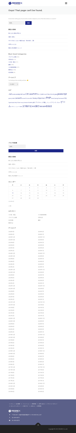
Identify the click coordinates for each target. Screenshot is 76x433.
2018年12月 (11, 351)
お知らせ (32, 406)
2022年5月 (41, 294)
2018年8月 (11, 356)
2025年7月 (41, 242)
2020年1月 (41, 332)
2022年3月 (41, 296)
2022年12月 (11, 286)
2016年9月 (41, 386)
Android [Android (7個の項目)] (14, 94)
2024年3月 (41, 264)
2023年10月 (11, 272)
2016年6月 (11, 391)
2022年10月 (11, 288)
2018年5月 (41, 359)
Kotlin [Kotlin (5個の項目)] (13, 98)
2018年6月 (11, 359)
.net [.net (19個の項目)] (10, 94)
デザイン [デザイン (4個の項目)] (13, 106)
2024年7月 (41, 259)
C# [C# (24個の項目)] (27, 94)
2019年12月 (11, 334)
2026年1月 (41, 234)
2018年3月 (41, 362)
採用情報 (38, 406)
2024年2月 (11, 267)
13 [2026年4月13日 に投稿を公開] (12, 193)
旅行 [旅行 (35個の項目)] (37, 106)
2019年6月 (11, 343)
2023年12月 (11, 269)
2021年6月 (11, 310)
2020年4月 (11, 329)
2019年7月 (41, 340)
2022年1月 (41, 299)
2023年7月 (41, 275)
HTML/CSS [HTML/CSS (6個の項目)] (49, 94)
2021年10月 (11, 305)
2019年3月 (41, 345)
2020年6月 (11, 326)
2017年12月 (11, 367)
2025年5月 (41, 245)
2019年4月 (11, 345)
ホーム (11, 404)
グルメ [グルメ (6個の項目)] (58, 102)
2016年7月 (41, 389)
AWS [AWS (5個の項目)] (24, 94)
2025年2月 (11, 250)
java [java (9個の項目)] (56, 94)
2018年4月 (11, 362)
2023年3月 (41, 280)
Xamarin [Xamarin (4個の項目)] (26, 102)
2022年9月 (41, 288)
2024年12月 (11, 253)
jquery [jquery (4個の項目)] (10, 98)
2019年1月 (41, 348)
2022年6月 (11, 294)
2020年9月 (41, 321)
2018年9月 (41, 353)
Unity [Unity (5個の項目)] (15, 102)
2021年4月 (11, 313)
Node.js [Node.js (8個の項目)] (35, 98)
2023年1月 (41, 283)
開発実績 (33, 404)
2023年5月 (41, 278)
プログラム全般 (12, 57)
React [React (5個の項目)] (52, 98)
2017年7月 (41, 372)
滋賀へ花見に (11, 37)
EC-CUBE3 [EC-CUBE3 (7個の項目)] (41, 94)
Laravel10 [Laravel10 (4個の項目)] (24, 98)
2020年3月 (41, 329)
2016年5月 (41, 391)
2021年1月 (41, 315)
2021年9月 (41, 305)
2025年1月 (41, 250)
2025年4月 (11, 248)
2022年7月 (41, 291)
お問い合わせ (41, 404)
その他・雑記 (11, 62)
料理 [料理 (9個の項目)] (33, 106)
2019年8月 (11, 340)
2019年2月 (11, 348)
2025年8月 (11, 242)
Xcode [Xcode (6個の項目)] (30, 102)
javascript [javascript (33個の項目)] (62, 93)
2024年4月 (11, 264)
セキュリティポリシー (14, 406)
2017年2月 (11, 381)
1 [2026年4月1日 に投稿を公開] (29, 188)
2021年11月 (41, 302)
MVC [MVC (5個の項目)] (31, 98)
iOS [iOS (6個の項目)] (53, 94)
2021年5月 (41, 310)
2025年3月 (41, 248)
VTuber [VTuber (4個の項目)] (19, 102)
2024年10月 (11, 256)
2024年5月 (41, 261)
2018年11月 (41, 351)
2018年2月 (11, 364)
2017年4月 (11, 378)
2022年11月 (41, 286)
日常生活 (10, 59)
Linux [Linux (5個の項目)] (28, 98)
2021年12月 (11, 302)
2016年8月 (11, 389)
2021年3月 (41, 313)
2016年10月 (11, 386)
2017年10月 (11, 370)
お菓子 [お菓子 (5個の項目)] (33, 102)
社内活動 (10, 72)
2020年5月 (41, 326)
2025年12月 (11, 237)
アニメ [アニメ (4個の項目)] (48, 102)
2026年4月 (11, 231)
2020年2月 (11, 332)
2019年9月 (41, 337)
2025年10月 (11, 240)
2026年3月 (41, 231)
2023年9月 (41, 272)
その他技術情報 (12, 67)
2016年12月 (11, 383)
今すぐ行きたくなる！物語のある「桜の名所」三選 (21, 40)
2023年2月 (11, 283)
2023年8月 (11, 275)
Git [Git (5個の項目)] (45, 94)
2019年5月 (41, 343)
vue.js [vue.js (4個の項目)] (22, 102)
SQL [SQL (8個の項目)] (65, 98)
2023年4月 (11, 280)
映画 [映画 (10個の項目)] (41, 106)
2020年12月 (11, 318)
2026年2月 (11, 234)
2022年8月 (11, 291)
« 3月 (9, 206)
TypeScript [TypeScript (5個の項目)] (11, 102)
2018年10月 (11, 353)
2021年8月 (11, 307)
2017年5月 (41, 375)
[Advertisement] (38, 127)
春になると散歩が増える (14, 33)
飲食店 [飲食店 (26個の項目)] (49, 106)
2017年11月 (41, 367)
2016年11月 (41, 383)
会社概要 (17, 404)
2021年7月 (41, 307)
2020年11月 (41, 318)
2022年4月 (11, 296)
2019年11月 (41, 334)
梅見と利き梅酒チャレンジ (15, 48)
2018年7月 (41, 356)
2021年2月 (11, 315)
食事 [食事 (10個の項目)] (44, 106)
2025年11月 (41, 237)
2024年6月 (11, 261)
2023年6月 (11, 278)
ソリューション (25, 404)
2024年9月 (41, 256)
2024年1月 (41, 267)
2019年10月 (11, 337)
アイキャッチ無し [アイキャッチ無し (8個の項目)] (41, 102)
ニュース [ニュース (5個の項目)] (18, 106)
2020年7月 (41, 324)
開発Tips (10, 69)
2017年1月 (41, 381)
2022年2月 (11, 299)
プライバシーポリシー (51, 404)
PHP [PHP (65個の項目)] (48, 97)
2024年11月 (41, 253)
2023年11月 (41, 269)
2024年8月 (11, 259)
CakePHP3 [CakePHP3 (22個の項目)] (32, 94)
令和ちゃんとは (12, 44)
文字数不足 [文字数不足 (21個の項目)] (27, 106)
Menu (66, 3)
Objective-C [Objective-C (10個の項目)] (42, 98)
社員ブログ (24, 406)
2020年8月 (11, 324)
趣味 (9, 64)
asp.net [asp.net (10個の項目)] (20, 94)
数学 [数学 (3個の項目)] (21, 106)
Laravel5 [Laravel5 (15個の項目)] (18, 98)
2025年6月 (11, 245)
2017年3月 (41, 378)
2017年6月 (11, 375)
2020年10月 (11, 321)
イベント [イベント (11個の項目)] (53, 102)
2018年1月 (41, 364)
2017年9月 (41, 370)
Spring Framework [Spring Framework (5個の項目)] (59, 98)
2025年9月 (41, 240)
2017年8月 (11, 372)
